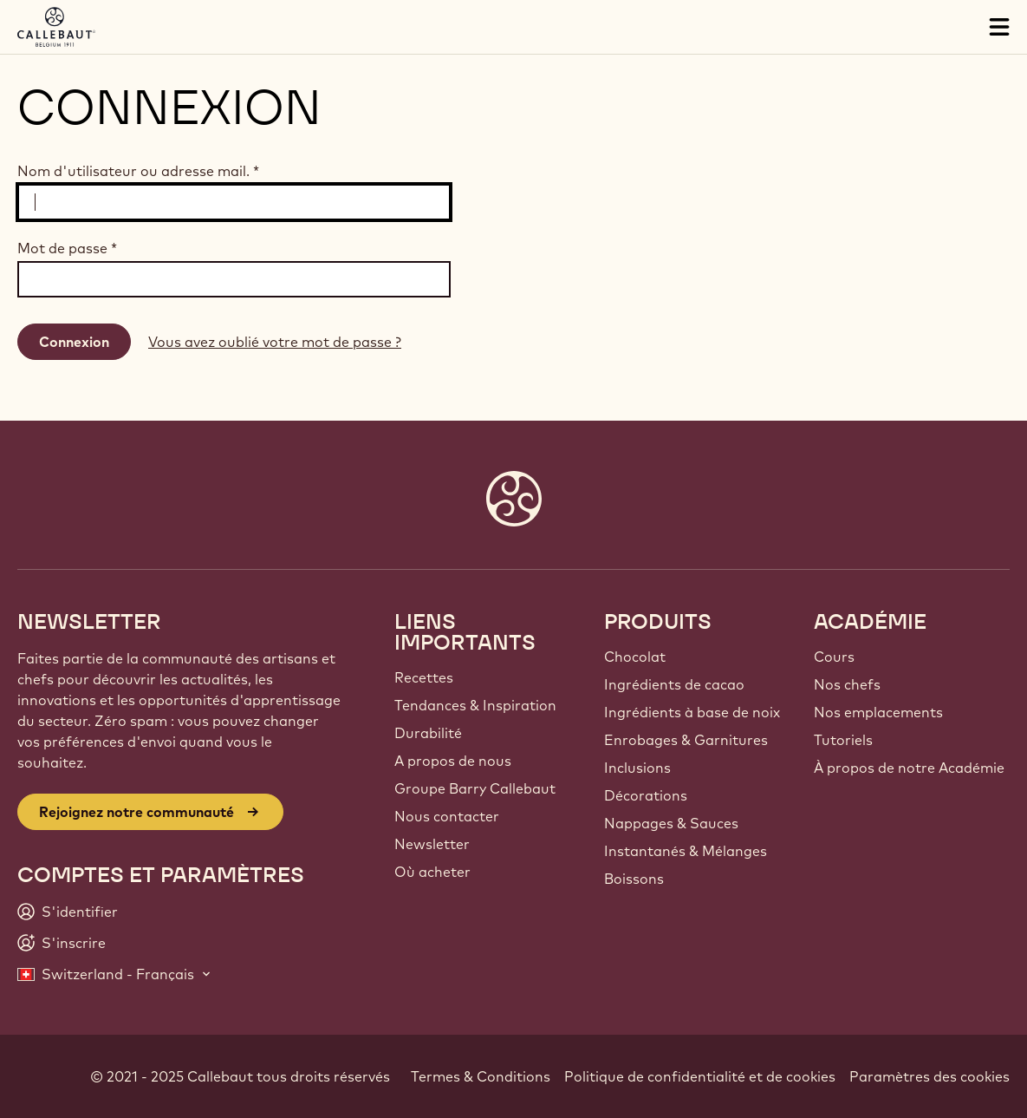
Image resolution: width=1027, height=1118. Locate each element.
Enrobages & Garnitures (686, 740)
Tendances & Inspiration (475, 705)
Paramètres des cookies (929, 1076)
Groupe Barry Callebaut (475, 788)
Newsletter (432, 844)
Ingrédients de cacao (674, 684)
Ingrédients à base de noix (692, 712)
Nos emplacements (878, 712)
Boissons (634, 878)
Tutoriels (843, 740)
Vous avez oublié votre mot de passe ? (274, 341)
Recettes (423, 677)
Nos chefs (847, 684)
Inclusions (637, 767)
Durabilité (428, 733)
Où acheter (432, 871)
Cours (834, 656)
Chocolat (635, 656)
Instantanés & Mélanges (685, 851)
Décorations (645, 795)
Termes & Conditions (480, 1076)
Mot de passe (67, 248)
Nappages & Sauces (671, 823)
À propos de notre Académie (909, 767)
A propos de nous (452, 760)
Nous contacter (446, 816)
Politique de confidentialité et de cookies (699, 1076)
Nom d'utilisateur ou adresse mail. (138, 171)
